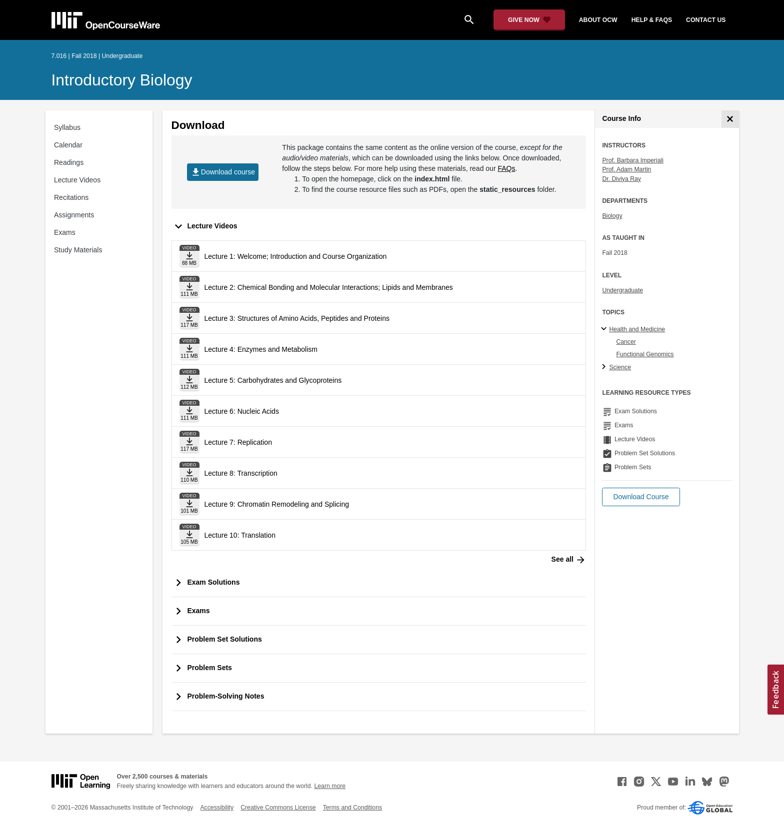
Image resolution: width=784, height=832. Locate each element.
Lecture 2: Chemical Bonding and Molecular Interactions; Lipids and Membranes (328, 287)
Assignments (74, 215)
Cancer (626, 341)
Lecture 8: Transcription (241, 473)
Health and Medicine (637, 329)
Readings (69, 162)
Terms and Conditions (352, 807)
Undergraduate (622, 290)
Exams (65, 232)
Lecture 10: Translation (240, 535)
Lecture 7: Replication (238, 442)
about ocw (598, 19)
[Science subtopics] (605, 367)
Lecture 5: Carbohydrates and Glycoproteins (273, 380)
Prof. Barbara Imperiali (633, 160)
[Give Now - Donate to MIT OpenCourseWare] (529, 19)
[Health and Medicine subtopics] (605, 329)
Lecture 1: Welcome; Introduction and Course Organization (295, 256)
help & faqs (652, 19)
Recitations (71, 197)
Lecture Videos (77, 180)
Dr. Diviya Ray (621, 178)
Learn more (330, 786)
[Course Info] (730, 119)
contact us (706, 19)
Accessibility (217, 807)
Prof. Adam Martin (626, 169)
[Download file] (190, 256)
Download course (222, 172)
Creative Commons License (278, 807)
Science (620, 367)
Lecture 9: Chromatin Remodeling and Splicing (277, 504)
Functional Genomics (645, 354)
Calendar (68, 145)
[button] (641, 497)
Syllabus (67, 127)
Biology (612, 215)
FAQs (506, 168)
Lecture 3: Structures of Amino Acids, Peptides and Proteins (297, 318)
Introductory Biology (122, 80)
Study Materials (78, 250)
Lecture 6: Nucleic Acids (241, 411)
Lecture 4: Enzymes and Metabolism (261, 349)
